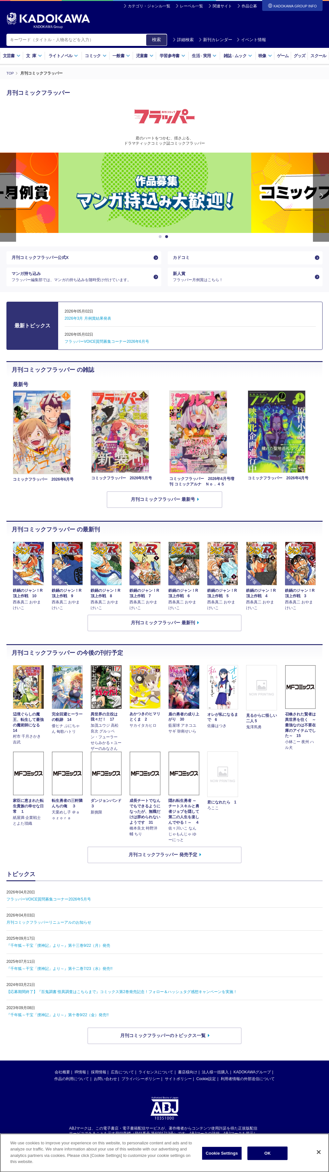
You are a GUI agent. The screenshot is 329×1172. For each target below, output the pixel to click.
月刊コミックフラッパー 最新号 (163, 504)
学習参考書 (172, 55)
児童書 (145, 55)
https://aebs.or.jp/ (141, 1144)
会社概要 (62, 1077)
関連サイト (222, 6)
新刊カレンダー (215, 39)
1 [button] (161, 236)
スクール (318, 55)
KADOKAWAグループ (252, 1077)
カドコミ (182, 258)
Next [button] (321, 196)
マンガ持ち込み (81, 280)
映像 (265, 55)
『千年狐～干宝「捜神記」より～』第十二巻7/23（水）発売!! (59, 974)
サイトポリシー (178, 1083)
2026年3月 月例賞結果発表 (88, 323)
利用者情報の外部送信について (248, 1083)
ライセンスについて (155, 1077)
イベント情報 (251, 39)
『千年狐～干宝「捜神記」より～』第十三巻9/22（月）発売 (58, 950)
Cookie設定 (206, 1083)
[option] (164, 192)
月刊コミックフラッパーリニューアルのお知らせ (48, 927)
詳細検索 (183, 39)
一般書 (121, 55)
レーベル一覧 (191, 6)
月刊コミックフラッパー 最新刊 (163, 627)
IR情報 (80, 1077)
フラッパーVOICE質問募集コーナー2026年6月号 (107, 346)
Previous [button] (8, 196)
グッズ (300, 55)
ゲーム (283, 55)
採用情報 (98, 1077)
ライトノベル (63, 55)
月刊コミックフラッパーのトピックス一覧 (163, 1040)
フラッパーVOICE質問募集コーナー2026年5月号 (48, 904)
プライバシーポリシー (140, 1083)
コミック (95, 55)
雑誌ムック (238, 55)
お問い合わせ (105, 1083)
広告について (122, 1077)
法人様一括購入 (215, 1077)
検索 (156, 39)
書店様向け (187, 1077)
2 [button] (167, 236)
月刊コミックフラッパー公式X (42, 258)
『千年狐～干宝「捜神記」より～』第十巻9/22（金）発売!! (57, 1020)
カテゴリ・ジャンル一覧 (149, 6)
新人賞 (242, 280)
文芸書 (12, 55)
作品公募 (249, 6)
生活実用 (204, 55)
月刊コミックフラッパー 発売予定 (163, 859)
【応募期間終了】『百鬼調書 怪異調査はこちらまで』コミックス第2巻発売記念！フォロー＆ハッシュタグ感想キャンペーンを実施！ (121, 997)
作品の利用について (71, 1083)
